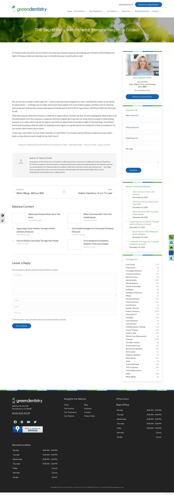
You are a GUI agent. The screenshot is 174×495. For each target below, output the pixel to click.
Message (129, 149)
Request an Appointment (142, 97)
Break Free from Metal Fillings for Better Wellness (145, 233)
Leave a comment (104, 145)
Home (69, 11)
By (75, 145)
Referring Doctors (142, 11)
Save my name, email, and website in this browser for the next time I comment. (40, 320)
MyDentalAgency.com (116, 487)
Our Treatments (97, 11)
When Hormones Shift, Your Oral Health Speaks (97, 215)
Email (132, 138)
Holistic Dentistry (44, 145)
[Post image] (19, 218)
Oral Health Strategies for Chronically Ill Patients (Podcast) (93, 230)
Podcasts (88, 408)
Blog (86, 405)
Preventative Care (56, 145)
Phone (132, 127)
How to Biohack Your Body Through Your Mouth (37, 240)
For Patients (113, 11)
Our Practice (80, 11)
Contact (156, 11)
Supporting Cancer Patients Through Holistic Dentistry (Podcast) (36, 230)
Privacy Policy (89, 416)
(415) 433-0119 (126, 4)
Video (65, 145)
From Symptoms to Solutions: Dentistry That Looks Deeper (96, 242)
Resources (127, 11)
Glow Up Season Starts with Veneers (144, 193)
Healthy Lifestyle (32, 145)
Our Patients (69, 416)
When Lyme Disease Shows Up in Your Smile (44, 215)
